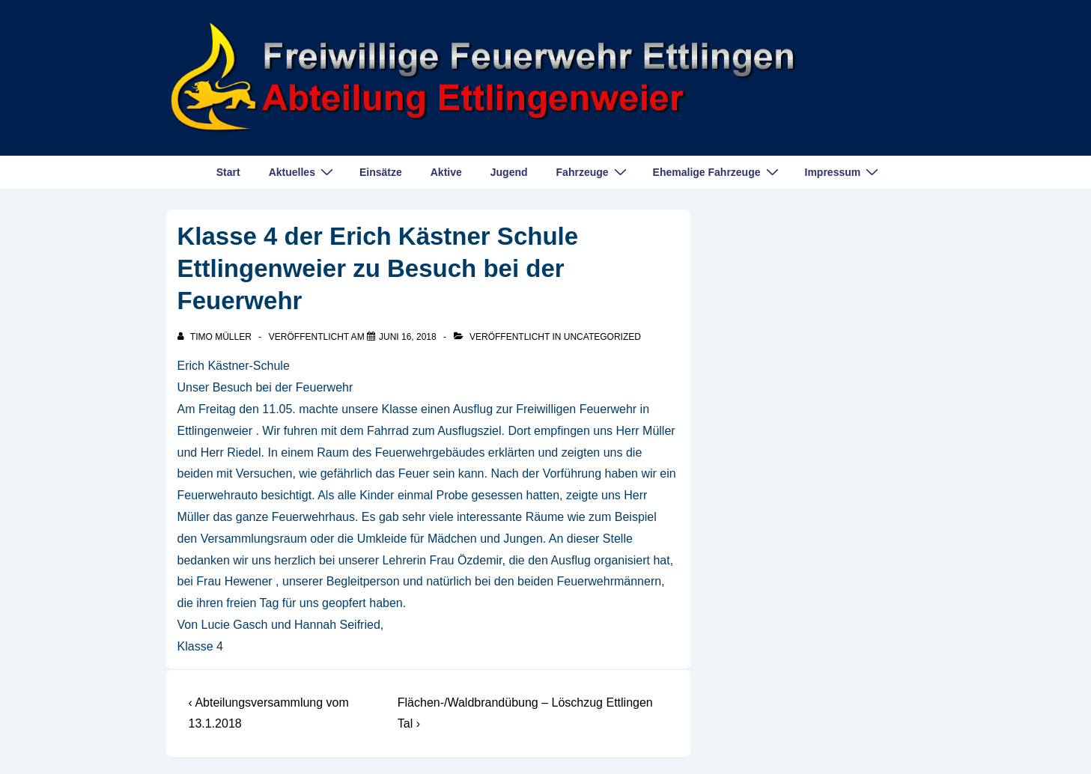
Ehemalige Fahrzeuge (717, 171)
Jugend (509, 172)
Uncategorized (602, 337)
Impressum (844, 171)
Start (228, 172)
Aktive (446, 172)
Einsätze (380, 172)
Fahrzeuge (593, 171)
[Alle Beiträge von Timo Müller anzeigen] (216, 337)
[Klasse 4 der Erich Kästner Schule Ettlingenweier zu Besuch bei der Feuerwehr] (408, 337)
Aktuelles (303, 171)
